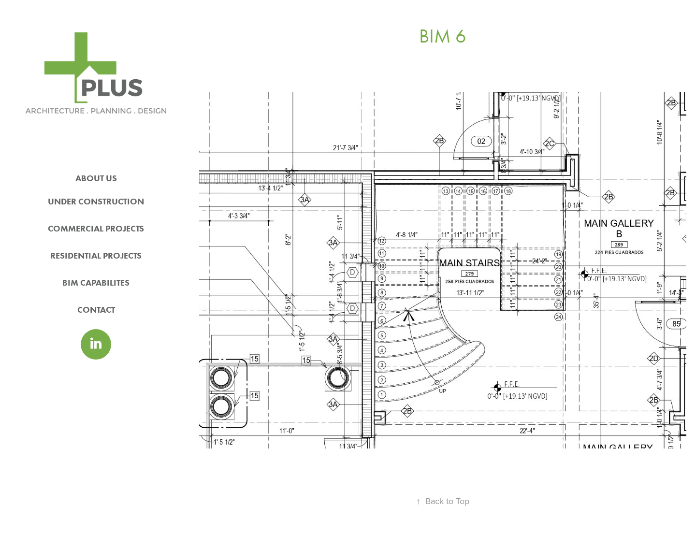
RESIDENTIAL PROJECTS (96, 255)
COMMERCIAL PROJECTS (96, 228)
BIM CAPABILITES (96, 282)
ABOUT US (96, 178)
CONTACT (96, 309)
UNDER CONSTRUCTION (96, 201)
